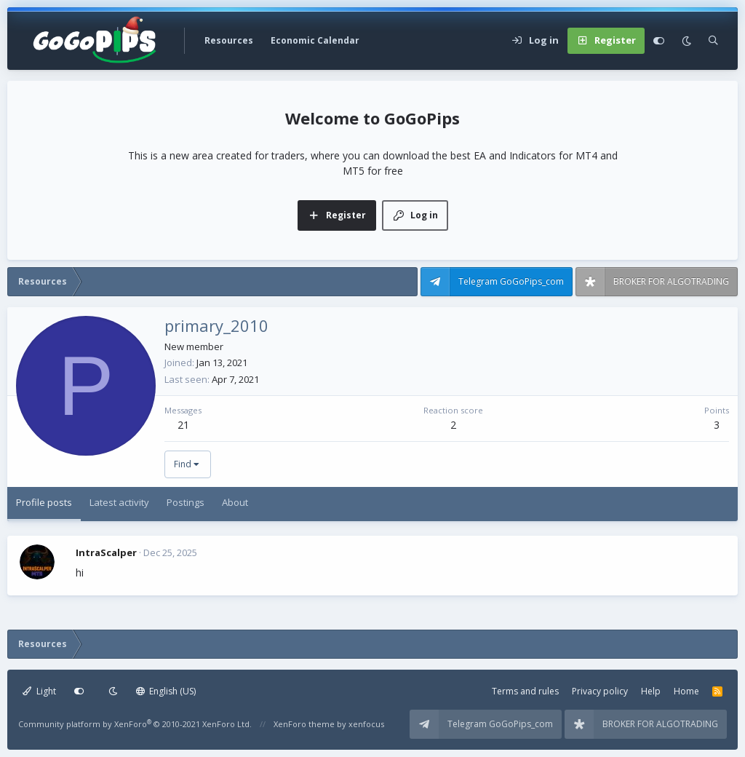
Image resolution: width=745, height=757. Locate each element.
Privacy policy (600, 691)
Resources (228, 40)
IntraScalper (106, 552)
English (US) (166, 691)
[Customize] (659, 41)
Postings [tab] (185, 502)
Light (39, 691)
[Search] (713, 41)
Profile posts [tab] (44, 502)
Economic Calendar (315, 40)
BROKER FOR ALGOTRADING (671, 281)
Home (686, 691)
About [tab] (235, 502)
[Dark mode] (686, 41)
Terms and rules (525, 691)
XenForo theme (304, 723)
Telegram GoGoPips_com (511, 281)
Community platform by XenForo (135, 723)
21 (183, 425)
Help (651, 691)
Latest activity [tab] (119, 502)
